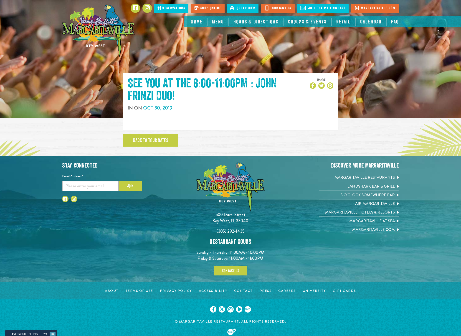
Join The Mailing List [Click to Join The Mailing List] (322, 8)
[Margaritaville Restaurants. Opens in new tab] (359, 177)
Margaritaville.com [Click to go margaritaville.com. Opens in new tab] (374, 8)
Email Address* (72, 176)
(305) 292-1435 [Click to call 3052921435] (230, 231)
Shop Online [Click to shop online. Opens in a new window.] (207, 8)
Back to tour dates (150, 140)
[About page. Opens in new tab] (111, 291)
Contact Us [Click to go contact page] (277, 8)
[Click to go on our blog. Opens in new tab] (248, 309)
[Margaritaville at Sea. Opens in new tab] (359, 221)
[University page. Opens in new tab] (314, 291)
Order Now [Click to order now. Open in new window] (242, 8)
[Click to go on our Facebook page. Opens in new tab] (213, 309)
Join (130, 186)
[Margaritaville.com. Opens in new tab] (359, 229)
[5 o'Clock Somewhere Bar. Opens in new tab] (359, 195)
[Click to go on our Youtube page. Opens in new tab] (239, 309)
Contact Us (230, 271)
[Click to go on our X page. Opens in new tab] (222, 309)
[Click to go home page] (98, 31)
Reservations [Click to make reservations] (171, 8)
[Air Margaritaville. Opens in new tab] (359, 203)
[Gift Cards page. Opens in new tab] (344, 291)
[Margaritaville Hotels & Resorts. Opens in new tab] (359, 212)
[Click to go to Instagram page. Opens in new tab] (147, 8)
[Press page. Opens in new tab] (265, 291)
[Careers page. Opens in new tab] (287, 291)
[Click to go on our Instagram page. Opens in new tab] (230, 309)
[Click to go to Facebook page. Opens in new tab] (135, 8)
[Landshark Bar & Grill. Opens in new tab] (359, 186)
